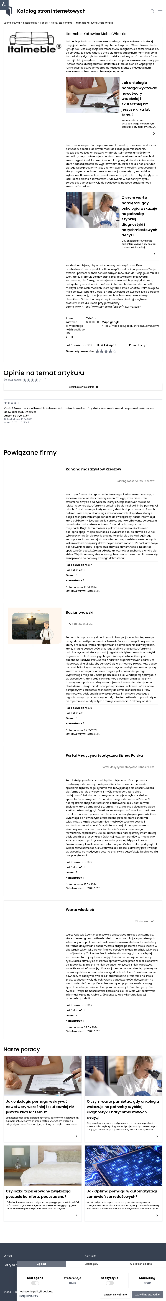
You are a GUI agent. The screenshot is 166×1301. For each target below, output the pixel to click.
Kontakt (90, 1256)
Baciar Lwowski (79, 612)
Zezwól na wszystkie (147, 1294)
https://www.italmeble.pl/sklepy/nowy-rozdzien (111, 307)
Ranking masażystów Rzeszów (93, 469)
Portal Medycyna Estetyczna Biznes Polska (104, 755)
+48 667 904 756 (82, 624)
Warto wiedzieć (80, 909)
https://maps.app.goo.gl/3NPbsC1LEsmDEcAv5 (130, 326)
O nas (8, 1256)
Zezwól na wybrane (115, 1294)
